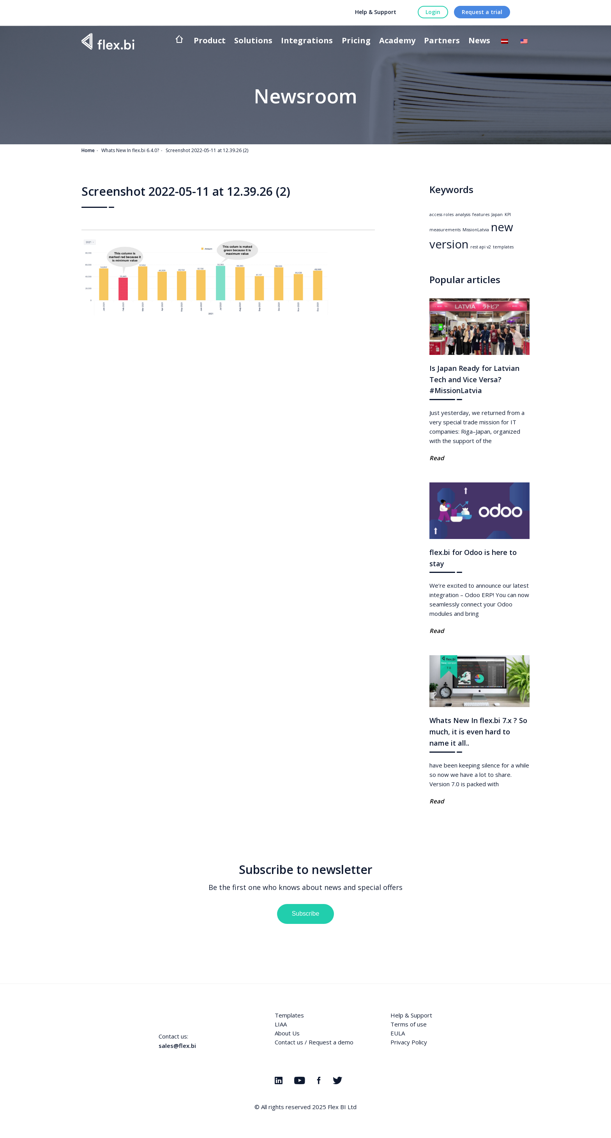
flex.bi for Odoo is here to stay (473, 558)
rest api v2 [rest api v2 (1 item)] (480, 247)
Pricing (356, 41)
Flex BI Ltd (342, 1107)
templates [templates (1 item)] (503, 247)
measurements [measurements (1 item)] (445, 229)
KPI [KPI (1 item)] (508, 214)
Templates (289, 1015)
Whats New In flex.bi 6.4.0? (130, 150)
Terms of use (408, 1024)
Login (433, 12)
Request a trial (482, 12)
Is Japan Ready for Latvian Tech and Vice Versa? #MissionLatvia (474, 379)
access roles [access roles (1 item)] (441, 214)
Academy (397, 41)
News (479, 41)
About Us (287, 1033)
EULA (397, 1033)
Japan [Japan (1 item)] (497, 214)
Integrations (307, 41)
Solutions (253, 41)
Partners (442, 41)
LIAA (281, 1024)
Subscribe (305, 913)
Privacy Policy (408, 1042)
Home (88, 150)
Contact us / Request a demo (314, 1042)
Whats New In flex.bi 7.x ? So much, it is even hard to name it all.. (478, 732)
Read (436, 458)
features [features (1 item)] (480, 214)
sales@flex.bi (177, 1045)
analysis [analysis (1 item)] (463, 214)
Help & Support (375, 12)
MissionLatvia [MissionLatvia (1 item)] (476, 229)
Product (210, 41)
